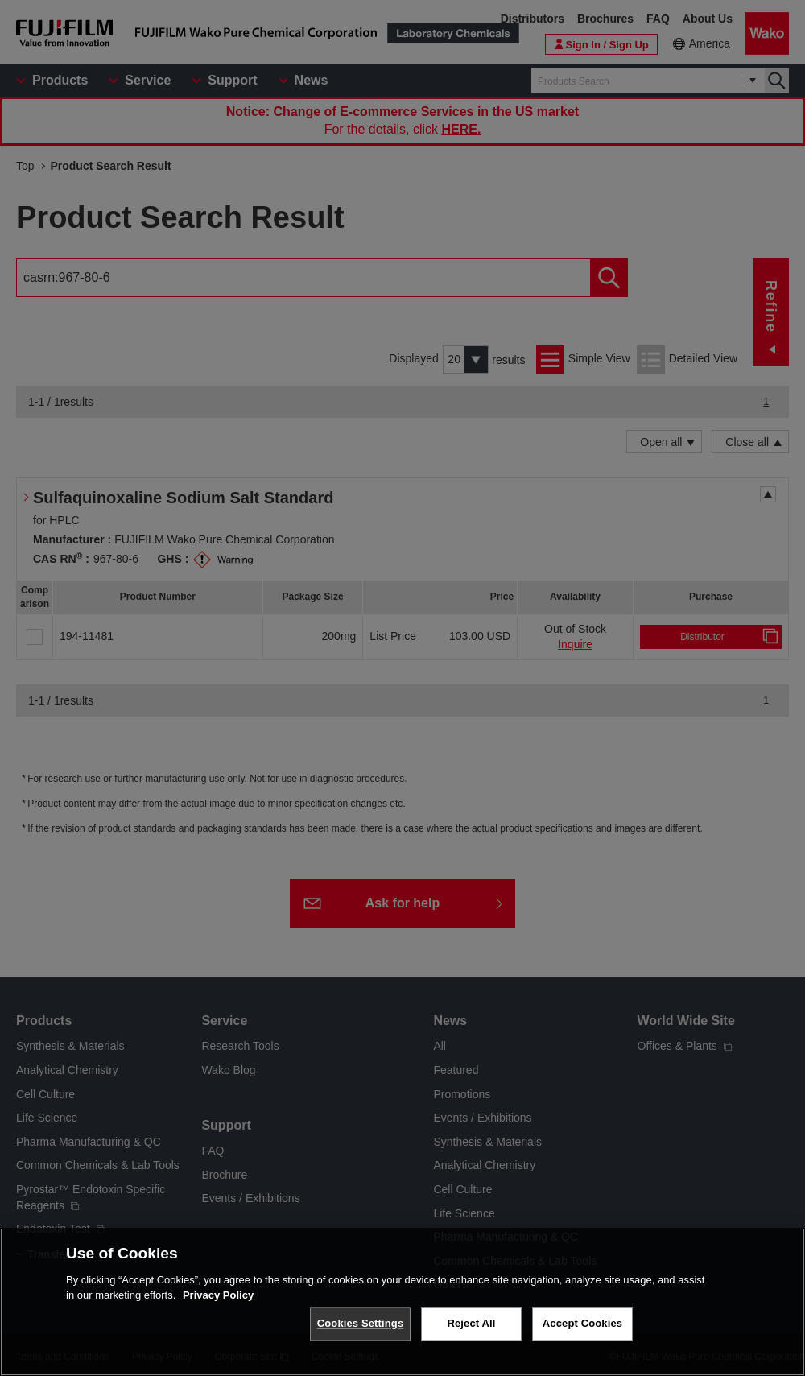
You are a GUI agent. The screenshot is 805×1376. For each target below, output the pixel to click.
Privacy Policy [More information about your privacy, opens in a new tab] (218, 1295)
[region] (402, 1302)
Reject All (471, 1323)
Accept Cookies (582, 1323)
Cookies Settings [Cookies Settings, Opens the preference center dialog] (360, 1323)
